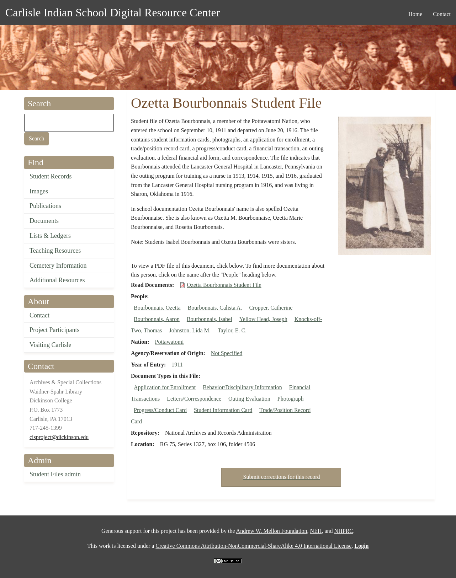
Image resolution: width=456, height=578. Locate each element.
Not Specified (226, 353)
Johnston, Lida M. (189, 330)
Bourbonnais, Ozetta (157, 308)
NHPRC (343, 531)
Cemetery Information (58, 265)
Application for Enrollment (165, 387)
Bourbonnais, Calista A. (215, 308)
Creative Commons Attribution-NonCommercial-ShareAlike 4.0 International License (253, 546)
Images (39, 191)
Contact (39, 315)
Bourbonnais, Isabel (209, 319)
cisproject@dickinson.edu (59, 437)
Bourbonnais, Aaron (157, 319)
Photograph (290, 399)
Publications (45, 205)
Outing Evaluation (249, 399)
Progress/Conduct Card (160, 410)
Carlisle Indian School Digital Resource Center (112, 12)
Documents (44, 220)
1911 (176, 365)
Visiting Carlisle (50, 344)
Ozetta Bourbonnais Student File (224, 285)
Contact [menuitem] (442, 14)
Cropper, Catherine (270, 308)
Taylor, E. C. (232, 330)
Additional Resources (57, 280)
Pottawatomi (169, 342)
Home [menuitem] (415, 14)
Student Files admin (55, 474)
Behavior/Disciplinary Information (242, 387)
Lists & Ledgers (50, 235)
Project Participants (54, 329)
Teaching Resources (55, 250)
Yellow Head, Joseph (263, 319)
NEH (316, 531)
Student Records (51, 176)
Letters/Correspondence (194, 399)
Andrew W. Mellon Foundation (271, 531)
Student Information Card (223, 410)
